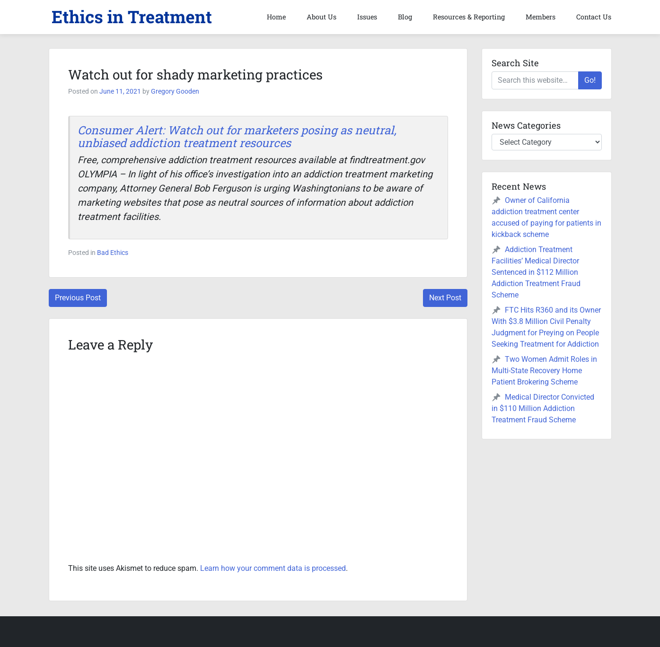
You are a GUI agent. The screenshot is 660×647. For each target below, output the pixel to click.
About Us (321, 16)
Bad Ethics (112, 252)
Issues (367, 16)
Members (540, 16)
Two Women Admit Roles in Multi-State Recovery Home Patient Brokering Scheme (544, 370)
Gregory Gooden (175, 91)
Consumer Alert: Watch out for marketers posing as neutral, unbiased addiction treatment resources (237, 136)
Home (276, 16)
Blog (405, 16)
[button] (131, 17)
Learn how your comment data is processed (273, 568)
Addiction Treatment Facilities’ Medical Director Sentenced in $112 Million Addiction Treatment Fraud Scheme (536, 272)
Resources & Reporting (469, 16)
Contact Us (593, 16)
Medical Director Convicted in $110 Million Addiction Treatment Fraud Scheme (543, 408)
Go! (590, 80)
